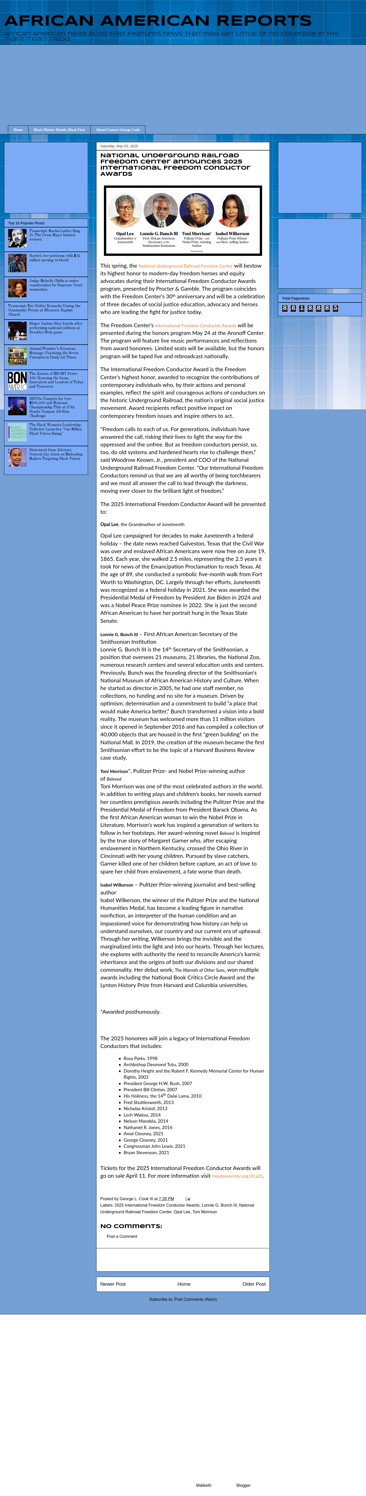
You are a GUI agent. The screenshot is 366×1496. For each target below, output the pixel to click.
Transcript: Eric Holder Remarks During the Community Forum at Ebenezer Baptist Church (44, 310)
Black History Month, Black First (59, 130)
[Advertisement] (186, 80)
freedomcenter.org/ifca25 (237, 1176)
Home (18, 130)
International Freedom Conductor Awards (195, 325)
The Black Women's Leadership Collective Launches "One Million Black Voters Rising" (55, 429)
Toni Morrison (204, 1212)
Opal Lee (182, 1212)
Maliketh (204, 1485)
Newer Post (113, 1284)
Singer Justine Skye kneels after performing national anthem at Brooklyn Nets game (55, 328)
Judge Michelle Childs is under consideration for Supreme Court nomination (56, 285)
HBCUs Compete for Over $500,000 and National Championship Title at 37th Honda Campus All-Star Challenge (51, 407)
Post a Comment (122, 1236)
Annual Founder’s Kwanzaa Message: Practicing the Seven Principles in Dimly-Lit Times (53, 353)
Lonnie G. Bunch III (219, 1205)
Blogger (243, 1485)
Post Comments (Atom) (195, 1299)
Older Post (254, 1284)
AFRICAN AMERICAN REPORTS (158, 21)
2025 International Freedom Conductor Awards (157, 1205)
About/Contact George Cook (118, 130)
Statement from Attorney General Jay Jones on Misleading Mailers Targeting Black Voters (56, 454)
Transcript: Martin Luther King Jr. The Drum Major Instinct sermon (54, 235)
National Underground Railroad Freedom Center (186, 266)
